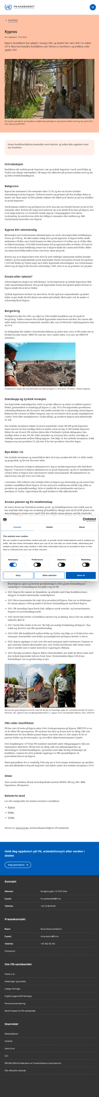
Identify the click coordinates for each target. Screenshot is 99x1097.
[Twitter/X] (28, 1084)
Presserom (10, 951)
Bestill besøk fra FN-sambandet (20, 1010)
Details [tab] (49, 527)
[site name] (20, 7)
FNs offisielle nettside (15, 1070)
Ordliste (9, 1041)
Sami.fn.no (10, 1048)
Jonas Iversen (22, 828)
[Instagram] (14, 1084)
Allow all (81, 575)
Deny (18, 575)
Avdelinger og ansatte (15, 981)
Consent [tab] (17, 527)
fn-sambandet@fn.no (51, 898)
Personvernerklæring (15, 1003)
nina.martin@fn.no (50, 936)
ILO (6, 1055)
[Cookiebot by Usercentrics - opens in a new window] (84, 520)
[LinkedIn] (21, 1084)
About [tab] (82, 527)
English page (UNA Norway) (18, 996)
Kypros (11, 807)
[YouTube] (36, 1084)
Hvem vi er (10, 974)
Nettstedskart (11, 1033)
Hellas (11, 812)
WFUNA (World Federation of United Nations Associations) (33, 1063)
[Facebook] (7, 1084)
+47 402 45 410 (48, 943)
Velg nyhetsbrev (18, 864)
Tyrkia (11, 817)
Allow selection (49, 575)
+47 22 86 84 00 (48, 906)
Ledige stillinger (12, 988)
